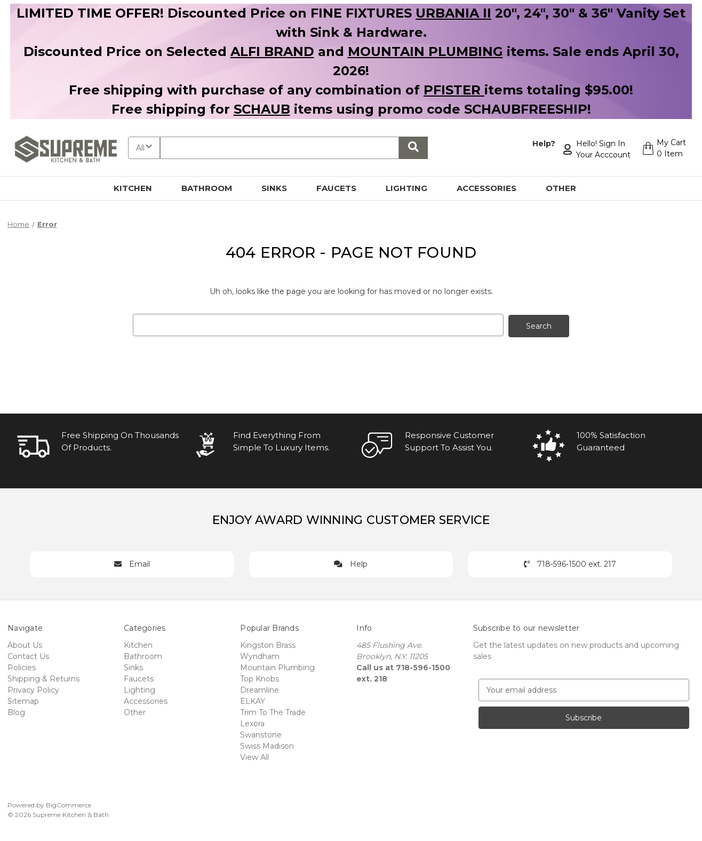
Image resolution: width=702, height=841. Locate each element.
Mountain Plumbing (277, 666)
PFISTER (454, 90)
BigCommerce (68, 804)
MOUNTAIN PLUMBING (425, 51)
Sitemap (23, 700)
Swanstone (261, 734)
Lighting (413, 188)
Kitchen (139, 188)
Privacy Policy (33, 689)
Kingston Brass (268, 644)
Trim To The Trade (273, 711)
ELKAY (252, 700)
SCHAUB (262, 109)
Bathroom (212, 188)
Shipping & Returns (43, 678)
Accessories (493, 188)
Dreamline (259, 689)
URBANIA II (453, 13)
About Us (24, 644)
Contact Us (28, 655)
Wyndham (260, 655)
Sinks (280, 188)
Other (567, 188)
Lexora (252, 722)
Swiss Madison (267, 745)
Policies (21, 666)
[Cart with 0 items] (663, 149)
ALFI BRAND (272, 51)
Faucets (342, 188)
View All (254, 756)
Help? (542, 143)
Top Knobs (259, 678)
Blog (16, 711)
